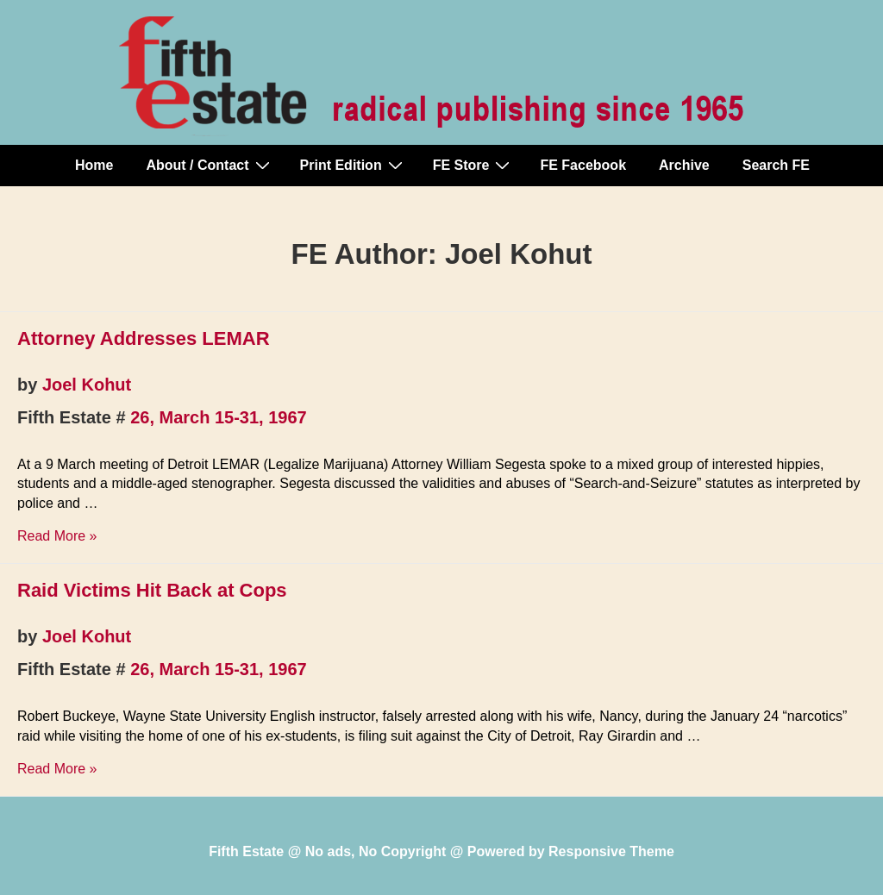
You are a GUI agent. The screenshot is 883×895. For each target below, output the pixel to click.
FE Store (474, 165)
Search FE (776, 165)
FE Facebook (583, 165)
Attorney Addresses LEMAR (143, 338)
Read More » (57, 536)
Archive (684, 165)
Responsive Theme (611, 851)
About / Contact (209, 165)
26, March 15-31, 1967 (218, 417)
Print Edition (353, 165)
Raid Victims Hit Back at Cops (152, 590)
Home (94, 165)
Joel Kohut (86, 384)
